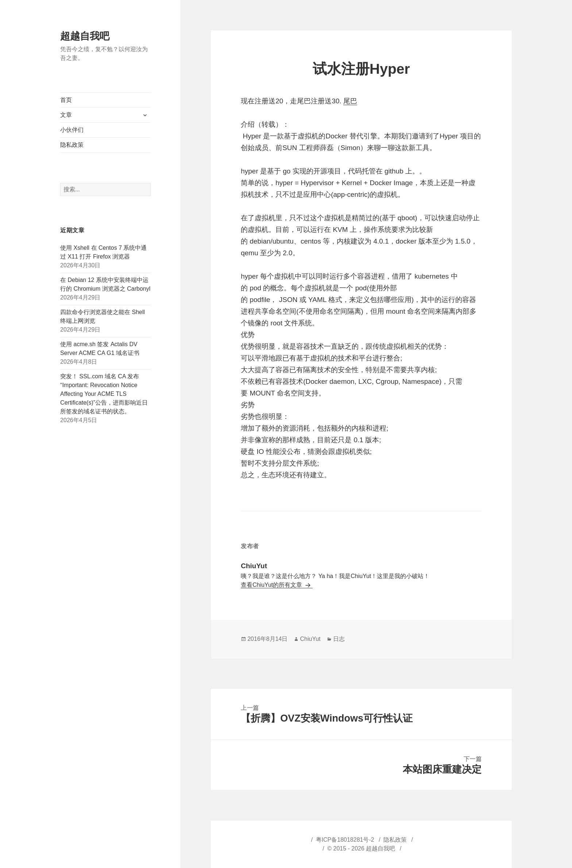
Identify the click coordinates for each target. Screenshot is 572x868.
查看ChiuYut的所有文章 (272, 585)
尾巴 (350, 101)
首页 (66, 100)
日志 (339, 639)
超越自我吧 (84, 36)
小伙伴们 (72, 130)
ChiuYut (310, 639)
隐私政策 (72, 145)
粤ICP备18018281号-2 (345, 840)
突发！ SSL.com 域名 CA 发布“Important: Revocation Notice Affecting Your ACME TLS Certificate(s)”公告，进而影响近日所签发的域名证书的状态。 (104, 393)
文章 (66, 115)
